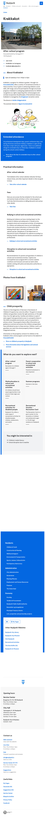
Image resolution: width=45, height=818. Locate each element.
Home (4, 6)
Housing (9, 597)
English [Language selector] (7, 621)
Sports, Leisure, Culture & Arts (16, 560)
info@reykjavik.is (23, 758)
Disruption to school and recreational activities (24, 269)
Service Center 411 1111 (23, 765)
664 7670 (9, 61)
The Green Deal (11, 589)
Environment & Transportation (16, 557)
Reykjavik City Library (12, 632)
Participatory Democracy (14, 563)
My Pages (16, 622)
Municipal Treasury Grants (15, 610)
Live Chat (23, 747)
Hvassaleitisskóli (8, 85)
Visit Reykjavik (9, 639)
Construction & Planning (14, 550)
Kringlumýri (24, 97)
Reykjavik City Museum (12, 635)
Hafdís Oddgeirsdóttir (19, 100)
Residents (8, 6)
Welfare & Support (12, 553)
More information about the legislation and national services (22, 346)
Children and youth (16, 6)
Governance (10, 575)
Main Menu (41, 3)
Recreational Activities (12, 642)
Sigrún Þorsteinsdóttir (25, 104)
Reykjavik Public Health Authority (17, 604)
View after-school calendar (18, 184)
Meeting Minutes (12, 579)
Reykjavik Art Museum (12, 649)
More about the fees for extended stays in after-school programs (23, 155)
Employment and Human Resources (17, 582)
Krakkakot (5, 7)
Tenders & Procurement (14, 600)
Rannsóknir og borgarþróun (15, 607)
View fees (13, 207)
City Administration (13, 572)
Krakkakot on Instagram (13, 63)
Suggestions (23, 771)
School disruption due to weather (19, 442)
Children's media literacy (16, 440)
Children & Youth (12, 547)
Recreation (24, 6)
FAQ (23, 753)
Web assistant (23, 741)
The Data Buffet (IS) (11, 645)
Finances (9, 585)
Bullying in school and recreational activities (23, 241)
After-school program (34, 6)
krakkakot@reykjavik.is (13, 66)
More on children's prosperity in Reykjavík (19, 341)
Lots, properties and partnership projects (19, 614)
